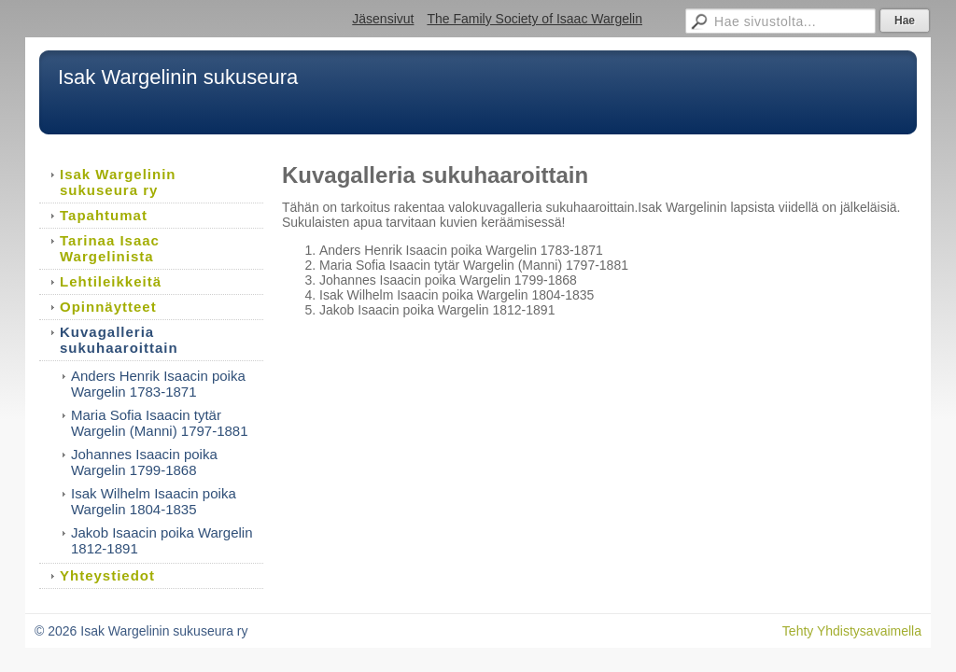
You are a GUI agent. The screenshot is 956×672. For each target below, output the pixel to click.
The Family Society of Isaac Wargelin (534, 18)
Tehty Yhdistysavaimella (851, 630)
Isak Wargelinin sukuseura (178, 77)
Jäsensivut (383, 18)
